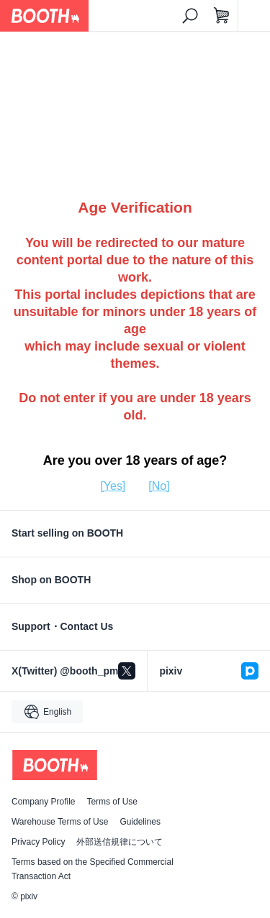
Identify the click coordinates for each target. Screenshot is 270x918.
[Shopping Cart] (222, 16)
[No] (158, 486)
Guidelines (140, 821)
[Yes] (112, 486)
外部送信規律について (119, 842)
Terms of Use (112, 801)
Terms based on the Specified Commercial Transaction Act (93, 869)
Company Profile (43, 801)
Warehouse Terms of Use (60, 821)
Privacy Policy (38, 842)
